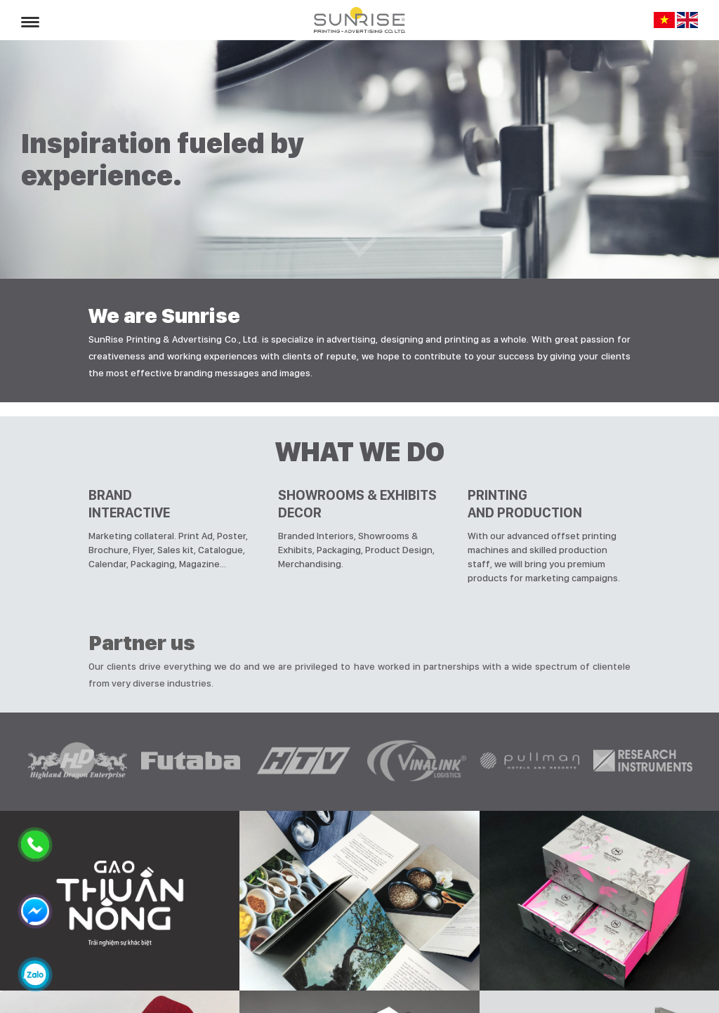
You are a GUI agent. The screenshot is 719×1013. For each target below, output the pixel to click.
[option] (77, 762)
